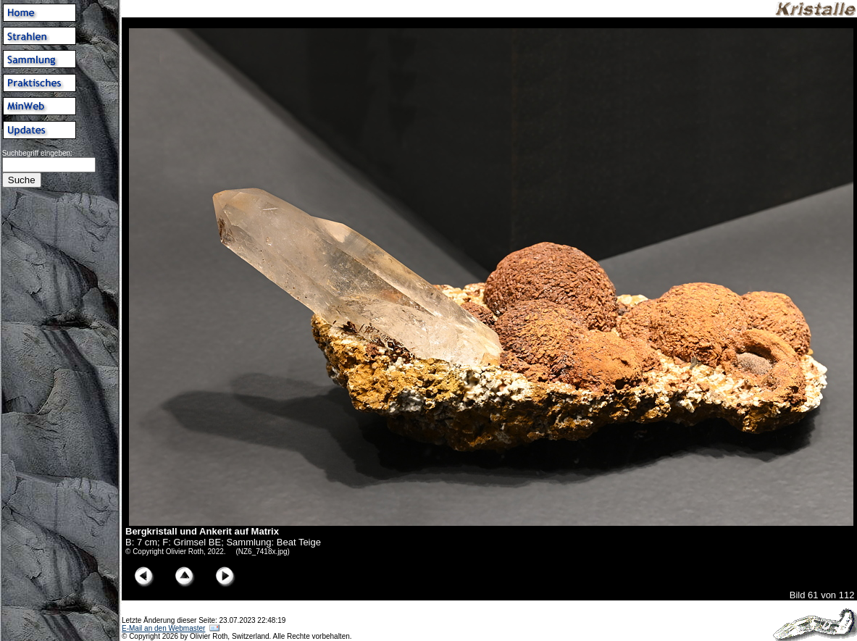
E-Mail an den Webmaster (163, 628)
